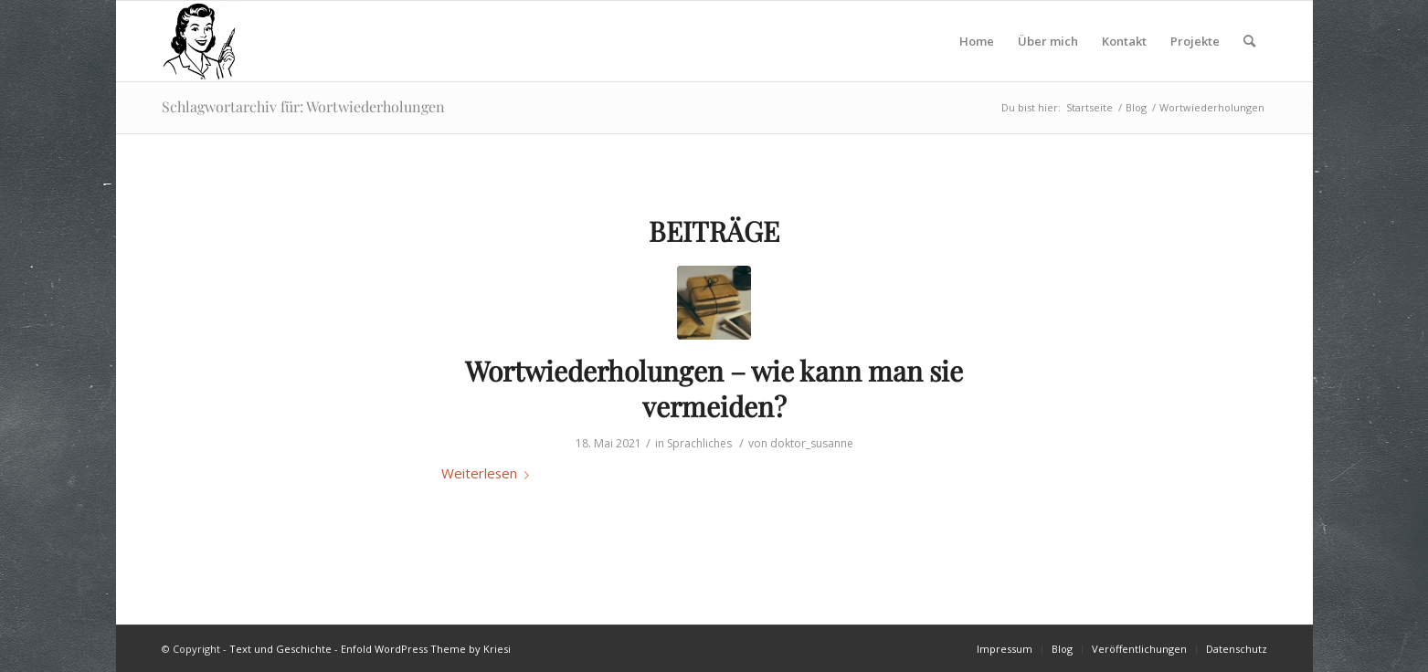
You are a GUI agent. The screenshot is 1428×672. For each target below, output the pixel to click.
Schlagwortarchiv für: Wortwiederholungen (303, 106)
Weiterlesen (488, 473)
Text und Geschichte (280, 649)
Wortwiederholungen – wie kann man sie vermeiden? (714, 388)
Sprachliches (699, 443)
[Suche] (1249, 41)
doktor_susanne (811, 443)
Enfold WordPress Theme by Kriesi (426, 649)
